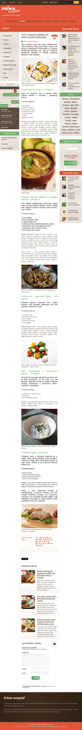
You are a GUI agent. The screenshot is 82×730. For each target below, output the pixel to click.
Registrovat (53, 2)
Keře (77, 105)
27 (1, 105)
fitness (43, 539)
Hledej (76, 2)
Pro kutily (75, 114)
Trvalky (68, 120)
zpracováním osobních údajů (72, 157)
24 (12, 102)
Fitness (30, 537)
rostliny (67, 117)
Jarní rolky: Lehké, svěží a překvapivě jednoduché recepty (46, 598)
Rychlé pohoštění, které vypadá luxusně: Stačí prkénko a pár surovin (46, 622)
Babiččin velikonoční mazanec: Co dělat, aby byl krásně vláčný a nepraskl (46, 574)
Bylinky (65, 99)
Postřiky (66, 114)
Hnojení (66, 105)
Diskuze (56, 21)
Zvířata (28, 21)
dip (38, 539)
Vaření (21, 21)
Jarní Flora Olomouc (6, 121)
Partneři (17, 727)
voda (74, 120)
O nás (20, 2)
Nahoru (63, 727)
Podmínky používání (53, 727)
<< (1, 85)
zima (78, 130)
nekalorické (40, 541)
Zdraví (51, 543)
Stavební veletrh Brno (6, 115)
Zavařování (7, 52)
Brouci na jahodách (7, 148)
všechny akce (4, 127)
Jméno (24, 669)
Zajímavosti (74, 127)
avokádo (43, 537)
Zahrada (9, 21)
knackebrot (49, 539)
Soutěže (48, 21)
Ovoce (67, 111)
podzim (74, 111)
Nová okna (5, 144)
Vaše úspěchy (38, 21)
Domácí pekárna (9, 61)
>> (17, 85)
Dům (16, 21)
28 (4, 105)
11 (15, 94)
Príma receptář (11, 9)
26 (17, 102)
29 (7, 105)
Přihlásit (45, 2)
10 (12, 94)
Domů (4, 2)
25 (15, 102)
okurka (47, 541)
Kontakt (12, 2)
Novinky (73, 108)
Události (64, 21)
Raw (5, 73)
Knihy (66, 108)
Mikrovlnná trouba (10, 65)
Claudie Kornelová (32, 41)
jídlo (72, 105)
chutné (50, 537)
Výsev (74, 124)
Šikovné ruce (67, 133)
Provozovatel (25, 727)
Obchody (72, 21)
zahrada (65, 127)
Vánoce (68, 124)
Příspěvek (25, 653)
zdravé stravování (42, 543)
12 (17, 94)
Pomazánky (7, 48)
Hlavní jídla (7, 36)
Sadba (74, 117)
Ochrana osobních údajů (38, 727)
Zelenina (39, 545)
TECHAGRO (4, 109)
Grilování (7, 56)
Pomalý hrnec (8, 69)
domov (74, 102)
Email (24, 673)
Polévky (6, 44)
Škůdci (76, 133)
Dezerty (6, 40)
